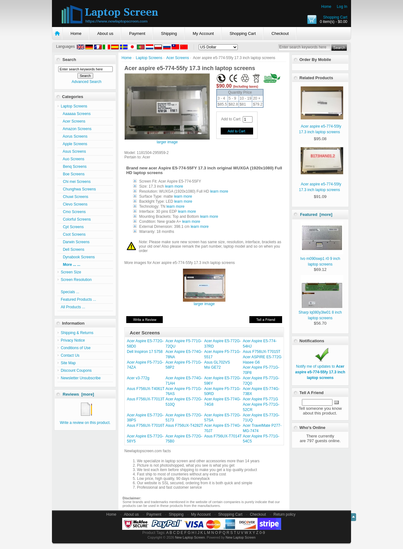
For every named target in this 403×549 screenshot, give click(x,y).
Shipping (169, 33)
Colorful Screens (76, 219)
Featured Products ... (78, 299)
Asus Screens (73, 151)
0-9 (262, 532)
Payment (137, 33)
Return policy (285, 514)
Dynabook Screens (78, 257)
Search (69, 59)
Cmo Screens (73, 212)
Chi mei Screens (76, 181)
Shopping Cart (335, 17)
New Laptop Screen (190, 537)
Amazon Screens (76, 129)
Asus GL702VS (217, 362)
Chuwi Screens (74, 197)
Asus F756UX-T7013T (145, 399)
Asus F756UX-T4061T (145, 389)
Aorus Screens (74, 136)
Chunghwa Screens (78, 189)
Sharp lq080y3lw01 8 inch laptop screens (320, 312)
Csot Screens (73, 234)
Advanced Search (86, 82)
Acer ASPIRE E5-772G (262, 357)
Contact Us (70, 355)
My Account (203, 33)
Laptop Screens (149, 58)
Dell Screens (72, 249)
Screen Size (71, 272)
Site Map (68, 363)
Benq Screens (74, 166)
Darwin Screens (75, 242)
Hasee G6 (251, 362)
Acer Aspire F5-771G (260, 399)
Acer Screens (177, 58)
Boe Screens (72, 174)
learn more (174, 186)
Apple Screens (74, 144)
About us (105, 33)
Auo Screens (72, 159)
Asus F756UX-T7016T (145, 425)
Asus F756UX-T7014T (223, 436)
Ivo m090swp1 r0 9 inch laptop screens (321, 258)
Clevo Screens (74, 204)
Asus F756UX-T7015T (261, 351)
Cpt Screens (72, 227)
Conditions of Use (76, 348)
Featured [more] (316, 214)
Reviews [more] (78, 394)
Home (326, 6)
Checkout (280, 33)
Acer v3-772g (138, 378)
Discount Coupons (76, 370)
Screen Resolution (76, 279)
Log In (342, 6)
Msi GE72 (212, 367)
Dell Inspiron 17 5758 (144, 351)
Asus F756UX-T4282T (184, 425)
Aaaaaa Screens (76, 114)
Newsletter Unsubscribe (81, 378)
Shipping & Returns (77, 333)
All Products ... (73, 307)
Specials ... (70, 292)
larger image (204, 302)
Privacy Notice (73, 340)
